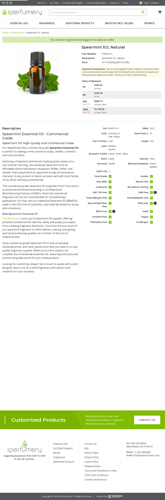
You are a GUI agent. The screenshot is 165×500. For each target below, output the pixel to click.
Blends (56, 452)
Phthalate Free (99, 221)
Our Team (54, 3)
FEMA (145, 127)
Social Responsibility (96, 3)
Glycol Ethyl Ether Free (97, 204)
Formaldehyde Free (137, 197)
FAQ (86, 448)
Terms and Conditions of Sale (100, 470)
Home (5, 31)
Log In (146, 2)
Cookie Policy (91, 461)
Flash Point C (141, 132)
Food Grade (101, 175)
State (104, 157)
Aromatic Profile (98, 152)
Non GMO (102, 180)
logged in (88, 39)
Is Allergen (142, 221)
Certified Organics (63, 448)
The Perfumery (11, 218)
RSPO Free (101, 210)
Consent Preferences (95, 479)
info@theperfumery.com (146, 455)
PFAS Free (143, 202)
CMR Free (143, 191)
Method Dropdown (138, 162)
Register (155, 2)
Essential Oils (19, 23)
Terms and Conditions (96, 475)
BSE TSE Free (100, 191)
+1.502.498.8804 (142, 452)
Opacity (144, 157)
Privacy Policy (91, 457)
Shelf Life (101, 170)
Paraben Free (99, 216)
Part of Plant (100, 140)
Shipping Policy (92, 466)
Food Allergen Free (96, 197)
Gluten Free (142, 180)
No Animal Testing (138, 186)
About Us (41, 3)
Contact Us (114, 3)
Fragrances (47, 23)
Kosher (144, 175)
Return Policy (91, 452)
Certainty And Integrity (72, 3)
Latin (104, 145)
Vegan (144, 216)
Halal (145, 210)
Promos (149, 23)
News (125, 3)
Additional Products (80, 23)
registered (72, 39)
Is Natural (101, 186)
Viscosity (102, 162)
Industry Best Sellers (119, 23)
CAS (105, 127)
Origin (145, 140)
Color (104, 132)
